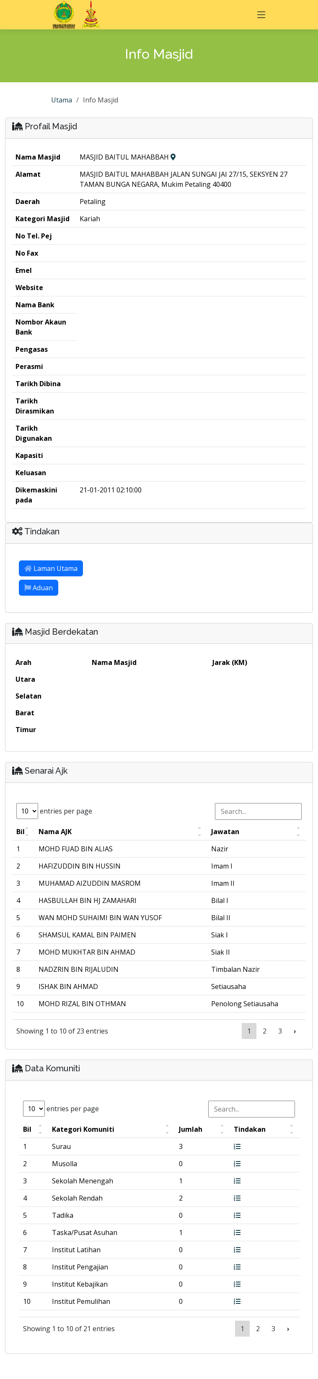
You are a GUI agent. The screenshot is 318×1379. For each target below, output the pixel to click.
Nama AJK (55, 831)
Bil (20, 831)
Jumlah (190, 1129)
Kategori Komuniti (83, 1129)
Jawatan (225, 831)
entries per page (54, 811)
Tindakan (250, 1129)
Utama (61, 100)
